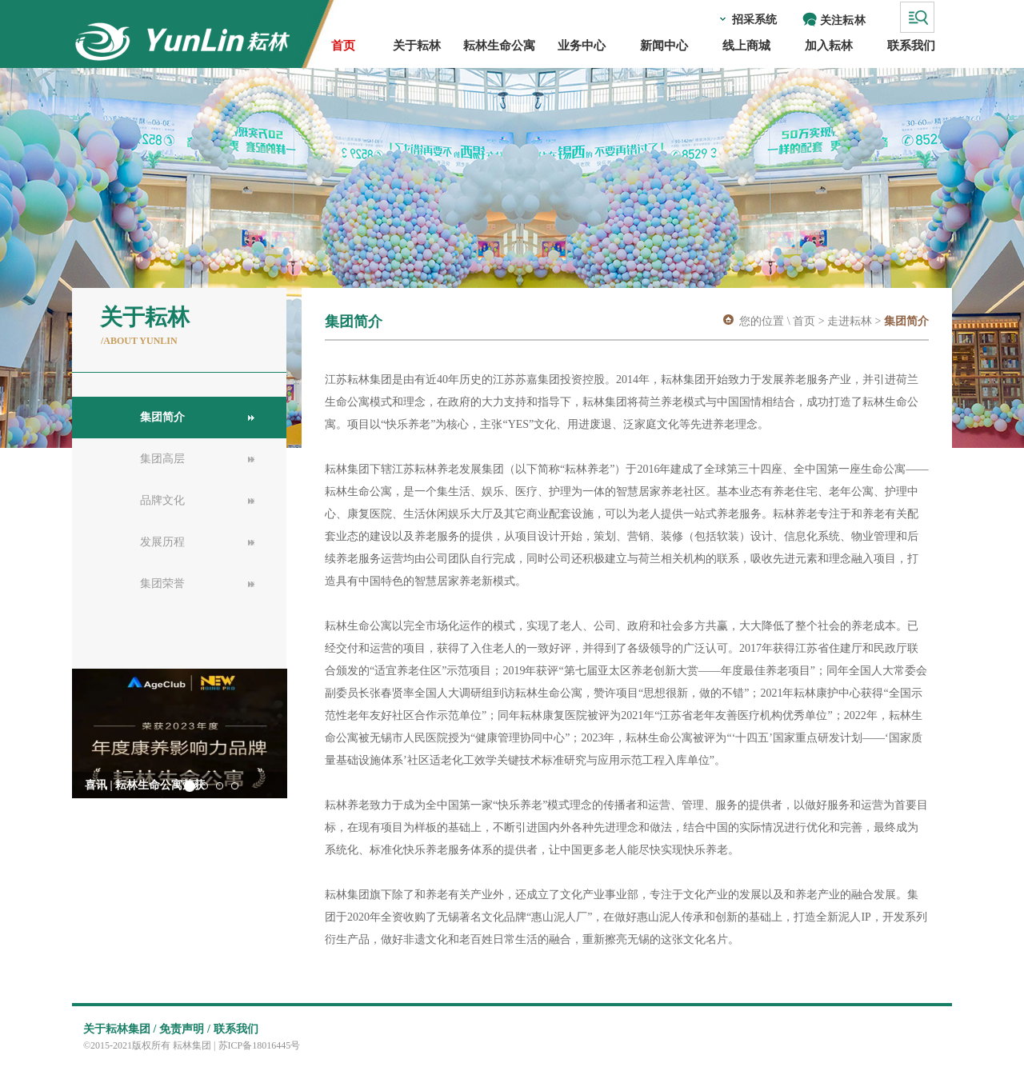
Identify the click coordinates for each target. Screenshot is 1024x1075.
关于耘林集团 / (119, 1029)
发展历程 (162, 542)
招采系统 (754, 20)
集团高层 (162, 459)
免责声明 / (184, 1029)
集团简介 (162, 417)
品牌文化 (162, 500)
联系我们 (236, 1029)
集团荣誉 (162, 583)
